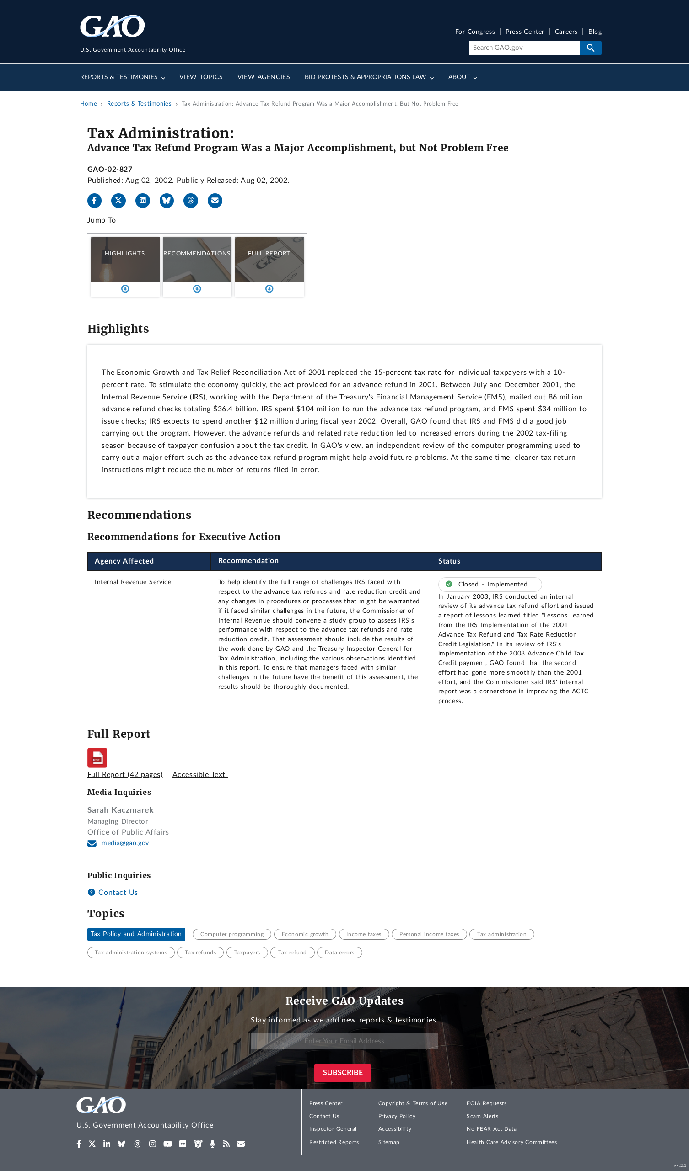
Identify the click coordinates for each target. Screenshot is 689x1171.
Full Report (269, 253)
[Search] (524, 48)
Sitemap (389, 1142)
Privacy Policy (397, 1116)
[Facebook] (98, 200)
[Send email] (219, 200)
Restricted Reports (334, 1142)
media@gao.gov (125, 843)
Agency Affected (124, 561)
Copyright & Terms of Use (413, 1103)
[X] (122, 200)
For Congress (475, 32)
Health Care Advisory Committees (512, 1142)
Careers (566, 32)
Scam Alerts (482, 1116)
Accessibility (395, 1129)
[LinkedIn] (146, 200)
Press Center (525, 32)
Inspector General (333, 1129)
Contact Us (112, 892)
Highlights (125, 253)
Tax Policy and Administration (136, 934)
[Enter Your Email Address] (344, 1041)
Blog (595, 32)
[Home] (163, 1114)
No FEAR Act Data (492, 1129)
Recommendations (197, 253)
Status (449, 561)
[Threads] (194, 200)
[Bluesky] (171, 200)
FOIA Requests (486, 1103)
